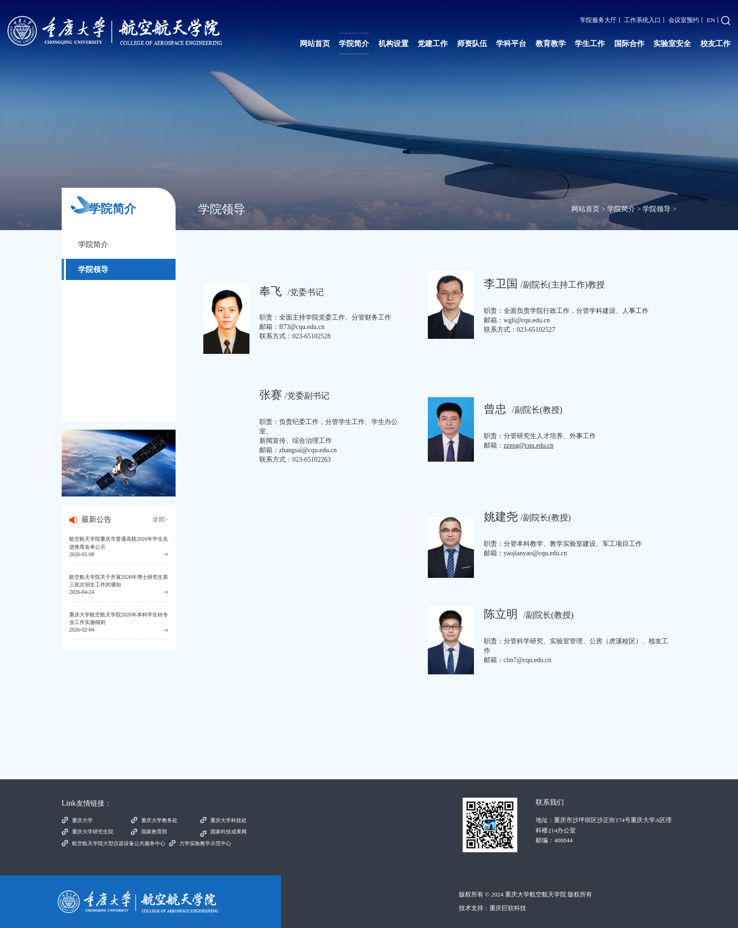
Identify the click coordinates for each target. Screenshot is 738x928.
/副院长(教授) (527, 517)
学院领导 (93, 269)
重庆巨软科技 (507, 908)
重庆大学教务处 (159, 820)
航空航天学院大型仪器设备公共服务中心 (118, 843)
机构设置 (393, 43)
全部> (160, 519)
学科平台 (511, 43)
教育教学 (551, 43)
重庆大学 (82, 820)
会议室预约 (683, 20)
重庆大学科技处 (228, 820)
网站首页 (315, 43)
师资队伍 (472, 43)
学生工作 (590, 43)
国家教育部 (154, 831)
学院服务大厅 (598, 20)
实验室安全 (672, 43)
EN (711, 20)
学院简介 (354, 43)
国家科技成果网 (228, 831)
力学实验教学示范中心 (205, 843)
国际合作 (629, 43)
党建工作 (432, 43)
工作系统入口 (642, 20)
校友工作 (715, 43)
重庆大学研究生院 (92, 831)
